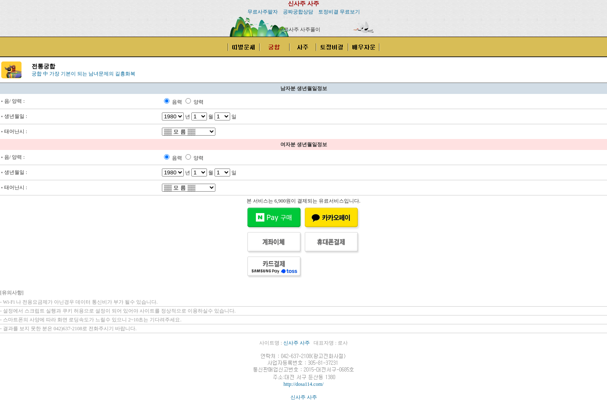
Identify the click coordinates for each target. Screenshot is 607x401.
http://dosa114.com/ (303, 384)
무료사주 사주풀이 (299, 29)
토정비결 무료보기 (339, 12)
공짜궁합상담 (298, 12)
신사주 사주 (303, 3)
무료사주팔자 (262, 12)
